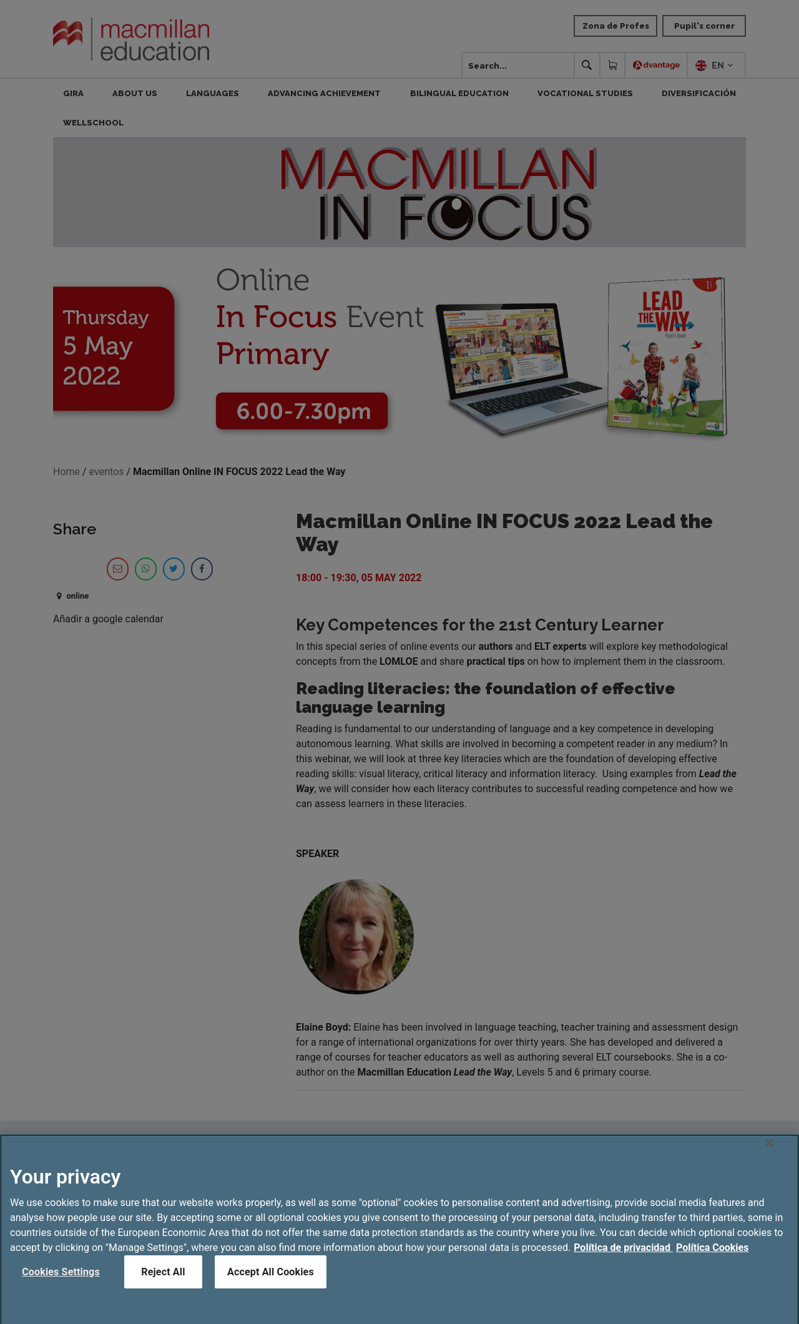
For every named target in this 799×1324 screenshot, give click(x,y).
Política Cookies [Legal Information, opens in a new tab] (712, 1259)
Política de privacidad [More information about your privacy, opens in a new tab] (623, 1259)
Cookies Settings (61, 1284)
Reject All (163, 1284)
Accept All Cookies (270, 1284)
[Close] (769, 1155)
